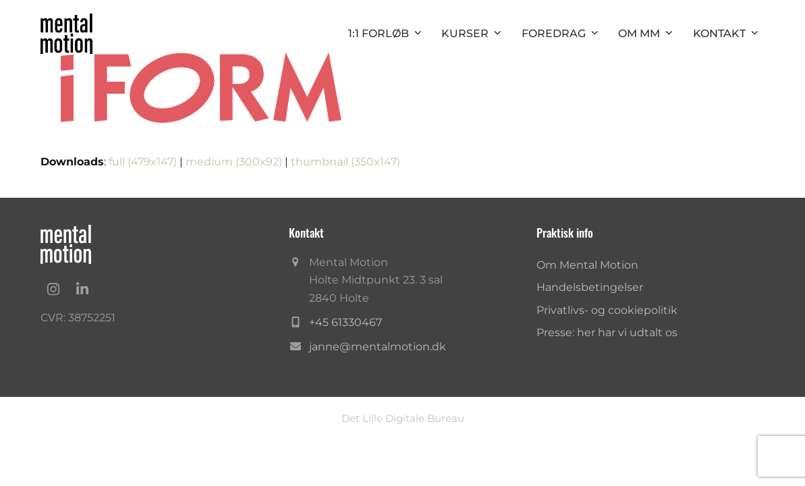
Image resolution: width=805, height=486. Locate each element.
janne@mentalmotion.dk (377, 346)
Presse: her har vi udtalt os (606, 332)
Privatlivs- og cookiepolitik (606, 310)
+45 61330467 (345, 322)
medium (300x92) (234, 161)
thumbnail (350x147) (345, 161)
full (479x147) (143, 161)
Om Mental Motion (587, 265)
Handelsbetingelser (589, 287)
